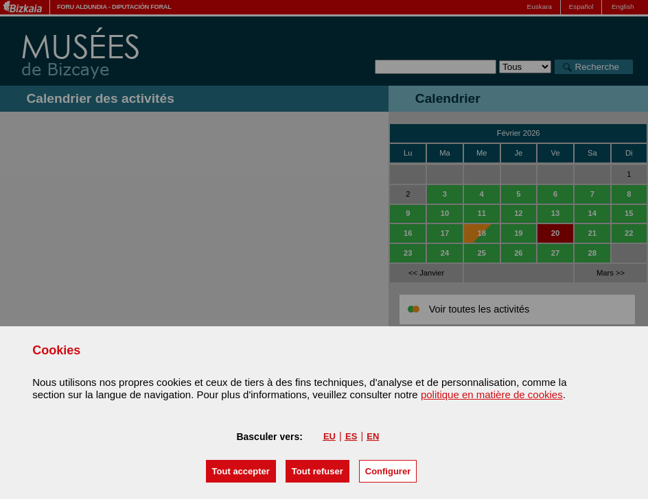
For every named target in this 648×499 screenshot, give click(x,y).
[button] (241, 471)
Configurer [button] (387, 471)
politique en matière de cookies (492, 394)
